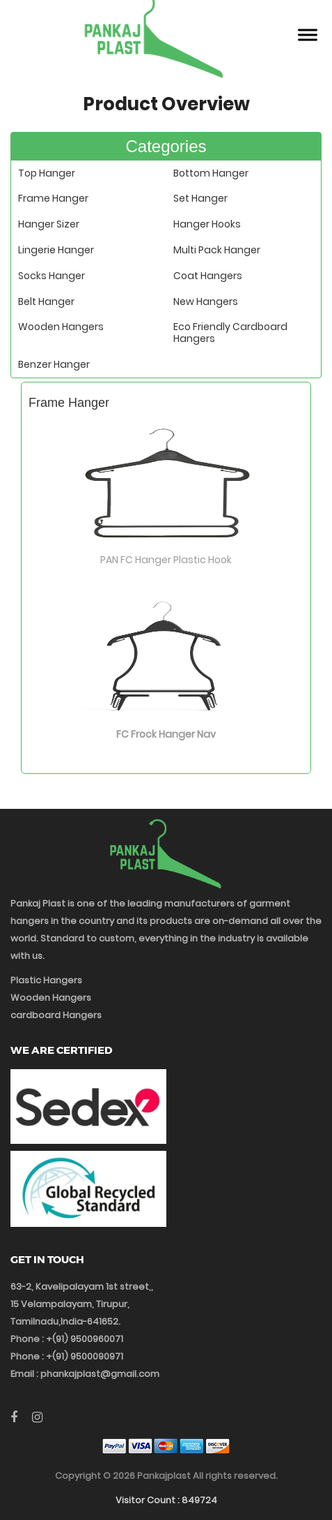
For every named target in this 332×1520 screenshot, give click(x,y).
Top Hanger (46, 173)
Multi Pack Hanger (216, 250)
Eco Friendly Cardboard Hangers (230, 332)
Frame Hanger (53, 198)
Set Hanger (200, 198)
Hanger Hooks (207, 224)
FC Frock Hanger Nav (166, 734)
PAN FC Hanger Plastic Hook (166, 560)
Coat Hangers (207, 276)
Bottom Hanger (210, 173)
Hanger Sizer (48, 224)
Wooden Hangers (61, 327)
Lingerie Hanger (56, 250)
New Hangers (205, 301)
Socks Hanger (51, 276)
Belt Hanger (46, 301)
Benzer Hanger (54, 364)
